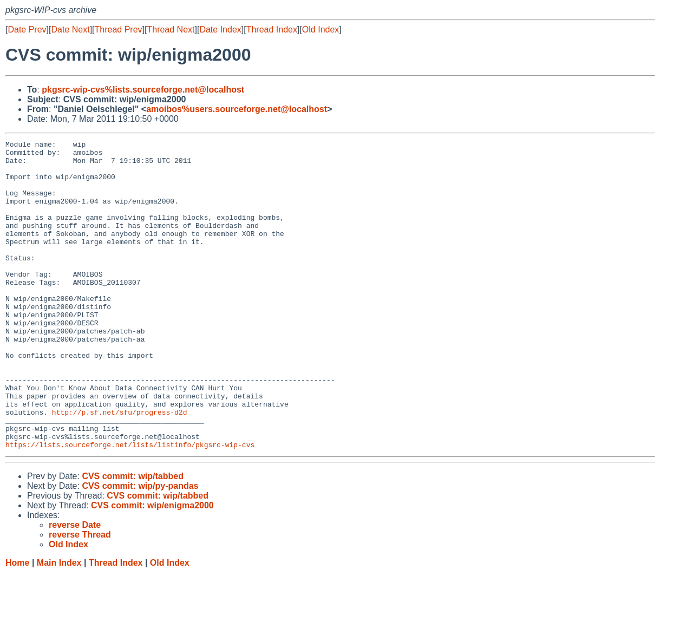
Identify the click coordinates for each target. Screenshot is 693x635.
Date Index (220, 29)
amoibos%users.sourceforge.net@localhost (236, 109)
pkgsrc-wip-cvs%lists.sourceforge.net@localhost (143, 89)
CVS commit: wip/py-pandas (140, 547)
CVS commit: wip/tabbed (133, 537)
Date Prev (27, 29)
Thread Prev (118, 29)
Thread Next (170, 29)
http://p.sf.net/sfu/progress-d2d (119, 467)
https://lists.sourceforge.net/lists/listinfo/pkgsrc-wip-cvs (129, 506)
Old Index (320, 29)
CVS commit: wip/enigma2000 (152, 567)
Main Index (59, 624)
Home (17, 624)
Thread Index (271, 29)
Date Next (70, 29)
